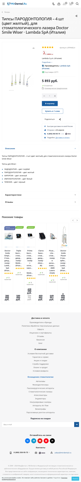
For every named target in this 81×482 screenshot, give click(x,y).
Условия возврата (40, 349)
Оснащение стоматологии (40, 355)
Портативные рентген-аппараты (40, 391)
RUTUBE (52, 419)
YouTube (39, 419)
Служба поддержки (40, 342)
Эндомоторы (40, 377)
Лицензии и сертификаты (40, 311)
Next (77, 220)
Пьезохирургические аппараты (40, 366)
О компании (40, 327)
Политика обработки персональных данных (40, 304)
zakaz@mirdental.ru (63, 431)
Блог (40, 321)
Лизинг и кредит (40, 346)
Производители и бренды (41, 301)
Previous (73, 220)
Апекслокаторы (40, 373)
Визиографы (40, 387)
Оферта (40, 307)
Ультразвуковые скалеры (40, 380)
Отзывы (40, 314)
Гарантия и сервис (40, 335)
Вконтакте (27, 419)
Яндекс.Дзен (46, 419)
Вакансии (40, 318)
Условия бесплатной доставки (40, 332)
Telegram (33, 419)
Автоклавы (40, 359)
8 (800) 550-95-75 (53, 134)
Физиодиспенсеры (40, 363)
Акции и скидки (40, 339)
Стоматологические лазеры (40, 370)
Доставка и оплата (62, 138)
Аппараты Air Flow (40, 384)
